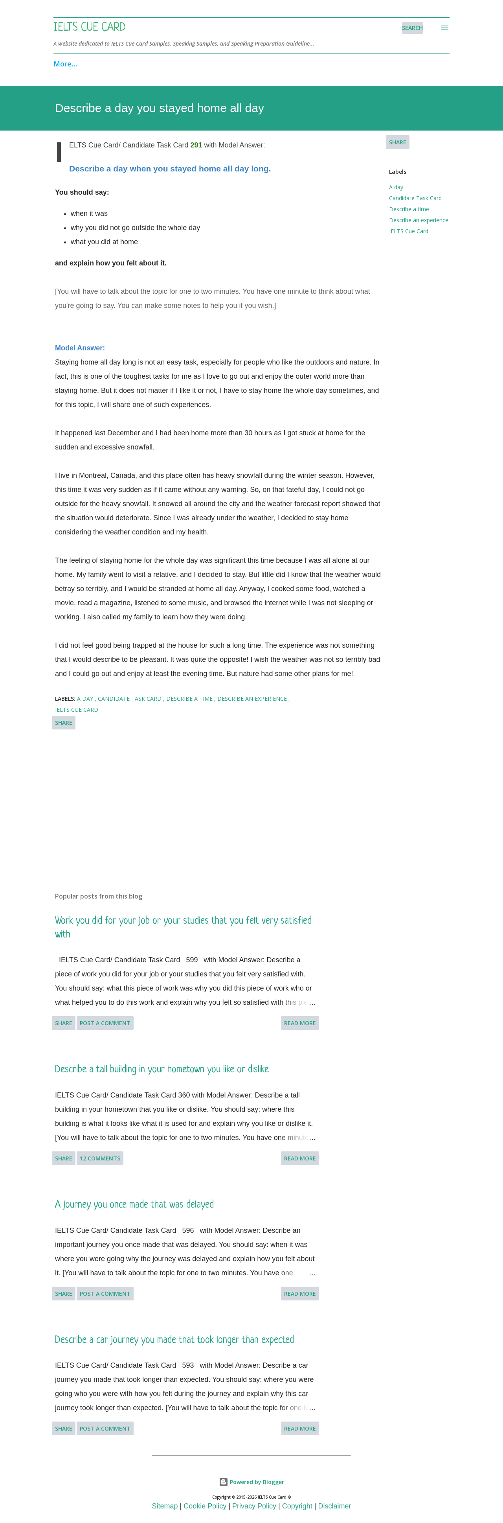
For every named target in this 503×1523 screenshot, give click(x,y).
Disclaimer (334, 1506)
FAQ (272, 63)
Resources (356, 63)
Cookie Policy (205, 1506)
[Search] (412, 28)
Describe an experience (418, 220)
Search (309, 63)
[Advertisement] (188, 794)
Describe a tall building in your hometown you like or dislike (162, 1069)
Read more (300, 1023)
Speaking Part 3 (153, 63)
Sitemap (165, 1506)
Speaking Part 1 (80, 63)
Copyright (297, 1506)
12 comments (100, 1158)
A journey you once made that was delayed (134, 1205)
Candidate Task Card (415, 198)
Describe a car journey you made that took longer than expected (174, 1340)
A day (396, 187)
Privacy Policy (254, 1506)
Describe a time (409, 209)
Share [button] (397, 142)
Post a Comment (105, 1023)
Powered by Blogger (251, 1482)
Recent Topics (222, 63)
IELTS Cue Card (89, 28)
